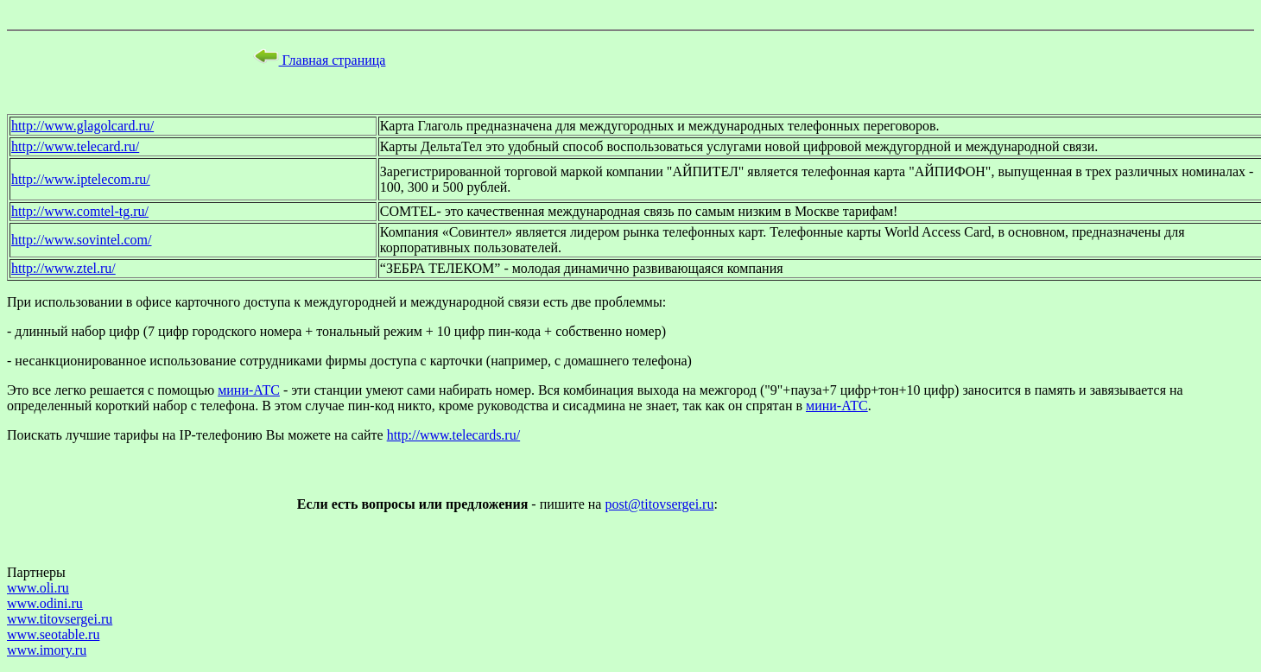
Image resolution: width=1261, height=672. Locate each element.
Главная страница (319, 60)
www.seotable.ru (53, 634)
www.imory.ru (46, 650)
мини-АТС (249, 390)
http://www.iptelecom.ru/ (80, 179)
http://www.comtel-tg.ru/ (80, 211)
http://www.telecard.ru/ (75, 146)
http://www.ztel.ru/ (63, 268)
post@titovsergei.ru (659, 504)
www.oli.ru (38, 587)
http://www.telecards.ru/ (453, 435)
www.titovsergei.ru (59, 619)
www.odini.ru (45, 603)
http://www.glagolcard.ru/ (82, 125)
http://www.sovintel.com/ (81, 239)
